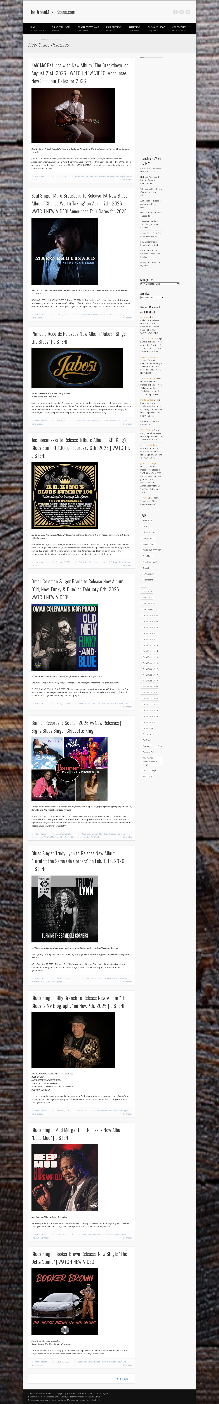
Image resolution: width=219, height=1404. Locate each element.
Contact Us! (180, 28)
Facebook (175, 12)
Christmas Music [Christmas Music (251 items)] (149, 532)
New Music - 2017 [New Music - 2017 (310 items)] (150, 669)
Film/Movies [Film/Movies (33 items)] (148, 556)
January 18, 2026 (63, 703)
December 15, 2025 (64, 978)
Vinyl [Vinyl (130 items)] (154, 770)
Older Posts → (124, 1378)
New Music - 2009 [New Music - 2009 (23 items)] (150, 621)
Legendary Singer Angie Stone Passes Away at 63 (149, 501)
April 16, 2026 (62, 420)
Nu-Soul (86, 837)
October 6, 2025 (62, 1110)
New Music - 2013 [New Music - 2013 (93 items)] (150, 645)
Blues (77, 176)
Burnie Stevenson (148, 421)
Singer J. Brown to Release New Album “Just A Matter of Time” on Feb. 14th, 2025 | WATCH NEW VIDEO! (151, 345)
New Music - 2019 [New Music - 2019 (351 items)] (150, 680)
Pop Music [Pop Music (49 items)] (147, 734)
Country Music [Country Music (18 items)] (149, 544)
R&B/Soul (95, 837)
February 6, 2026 (63, 562)
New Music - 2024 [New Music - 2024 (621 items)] (150, 710)
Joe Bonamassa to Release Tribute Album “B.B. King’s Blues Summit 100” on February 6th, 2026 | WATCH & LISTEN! (80, 447)
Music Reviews (113, 28)
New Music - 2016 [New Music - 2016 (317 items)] (150, 663)
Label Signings (92, 834)
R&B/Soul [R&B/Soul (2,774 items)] (147, 740)
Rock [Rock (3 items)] (160, 746)
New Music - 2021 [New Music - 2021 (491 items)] (150, 692)
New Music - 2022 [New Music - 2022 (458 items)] (150, 698)
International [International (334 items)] (148, 580)
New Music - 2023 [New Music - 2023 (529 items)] (150, 704)
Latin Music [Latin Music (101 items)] (147, 591)
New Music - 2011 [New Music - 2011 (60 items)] (150, 633)
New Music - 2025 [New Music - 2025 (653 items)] (150, 716)
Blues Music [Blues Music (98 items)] (148, 520)
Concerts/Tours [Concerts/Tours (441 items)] (149, 538)
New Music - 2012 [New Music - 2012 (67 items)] (150, 639)
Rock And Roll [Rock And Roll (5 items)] (148, 752)
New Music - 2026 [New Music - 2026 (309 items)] (150, 722)
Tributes (34, 565)
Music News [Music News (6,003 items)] (148, 597)
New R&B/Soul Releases (49, 837)
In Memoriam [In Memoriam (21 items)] (148, 574)
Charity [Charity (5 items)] (146, 526)
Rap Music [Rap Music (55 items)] (147, 746)
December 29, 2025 (64, 834)
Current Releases (61, 28)
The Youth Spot (156, 28)
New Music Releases (106, 176)
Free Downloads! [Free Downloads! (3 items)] (150, 562)
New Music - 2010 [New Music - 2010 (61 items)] (150, 627)
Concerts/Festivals (88, 28)
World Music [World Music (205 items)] (148, 776)
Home (37, 28)
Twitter (181, 12)
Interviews (134, 28)
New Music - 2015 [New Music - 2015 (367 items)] (150, 657)
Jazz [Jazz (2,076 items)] (144, 585)
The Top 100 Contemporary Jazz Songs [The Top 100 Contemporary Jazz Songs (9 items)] (151, 761)
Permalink (127, 179)
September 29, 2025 (64, 1234)
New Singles (120, 176)
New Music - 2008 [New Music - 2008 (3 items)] (150, 615)
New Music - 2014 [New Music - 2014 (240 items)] (150, 651)
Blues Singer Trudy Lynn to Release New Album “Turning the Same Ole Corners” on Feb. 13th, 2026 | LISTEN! (79, 861)
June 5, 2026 (61, 176)
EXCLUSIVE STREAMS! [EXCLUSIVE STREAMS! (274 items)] (152, 550)
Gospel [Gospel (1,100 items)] (146, 568)
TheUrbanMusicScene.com (52, 11)
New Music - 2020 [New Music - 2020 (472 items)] (150, 686)
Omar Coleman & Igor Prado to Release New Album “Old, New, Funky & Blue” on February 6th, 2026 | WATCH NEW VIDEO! (77, 589)
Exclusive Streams (94, 978)
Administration (41, 176)
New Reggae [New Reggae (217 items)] (148, 728)
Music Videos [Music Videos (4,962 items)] (148, 609)
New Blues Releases (89, 176)
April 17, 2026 (62, 314)
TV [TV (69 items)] (144, 770)
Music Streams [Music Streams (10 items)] (149, 603)
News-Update (37, 317)
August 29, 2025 (62, 1362)
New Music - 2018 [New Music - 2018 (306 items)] (150, 675)
